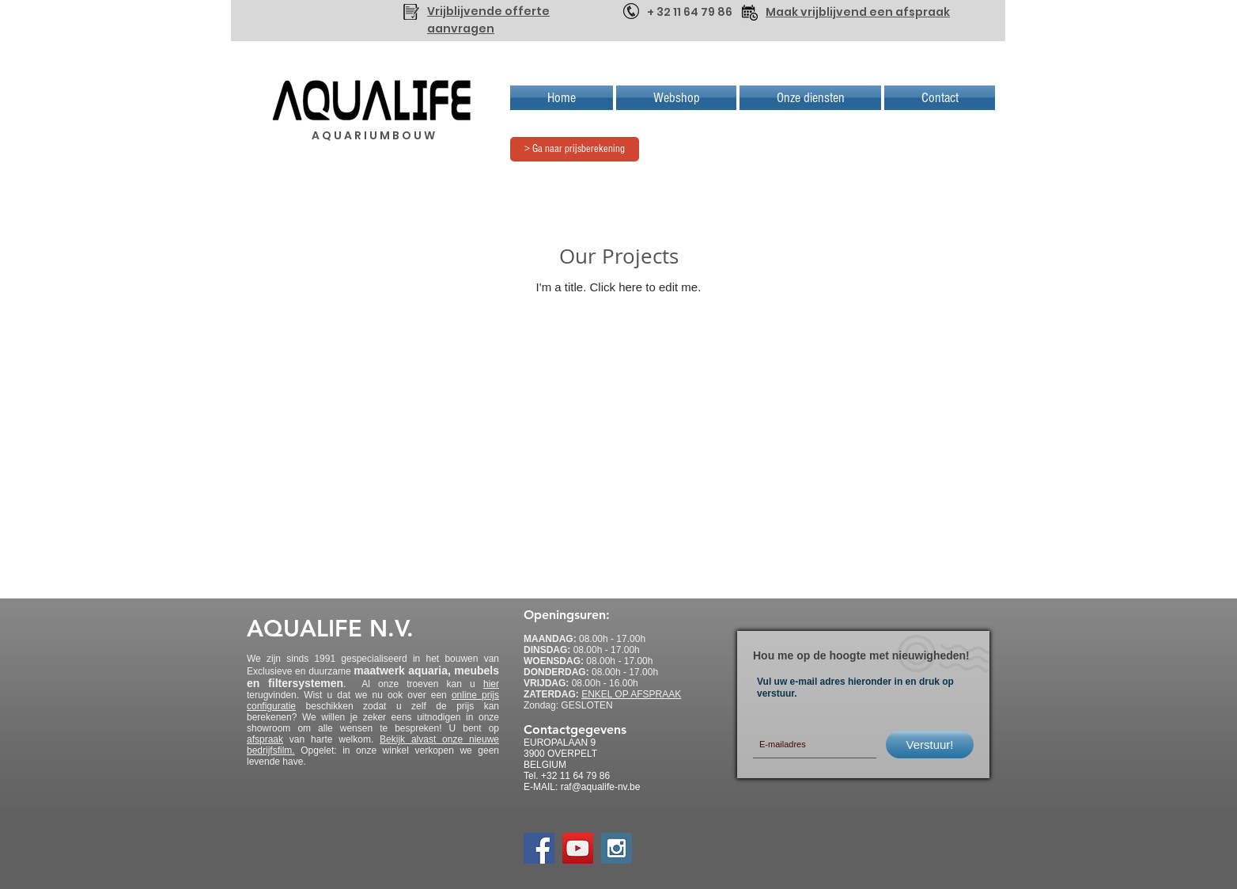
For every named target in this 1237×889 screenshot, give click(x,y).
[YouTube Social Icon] (577, 848)
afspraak (265, 739)
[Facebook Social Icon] (539, 848)
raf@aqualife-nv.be (601, 786)
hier (491, 684)
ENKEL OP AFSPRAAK (631, 694)
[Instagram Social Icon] (616, 848)
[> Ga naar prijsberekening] (574, 149)
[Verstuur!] (930, 744)
